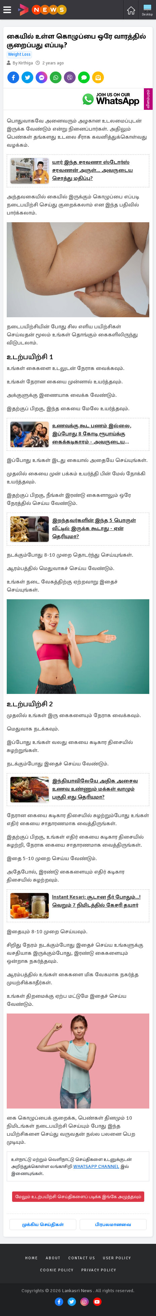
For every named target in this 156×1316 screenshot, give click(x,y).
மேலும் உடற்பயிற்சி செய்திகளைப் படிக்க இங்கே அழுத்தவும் (78, 1197)
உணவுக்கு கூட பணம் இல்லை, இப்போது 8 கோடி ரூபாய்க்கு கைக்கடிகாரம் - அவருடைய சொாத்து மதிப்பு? (91, 434)
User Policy (117, 1258)
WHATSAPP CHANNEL (96, 1166)
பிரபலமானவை (113, 1224)
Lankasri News (77, 1291)
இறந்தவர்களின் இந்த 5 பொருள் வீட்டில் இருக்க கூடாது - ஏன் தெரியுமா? (94, 528)
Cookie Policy (57, 1270)
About (53, 1258)
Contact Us (81, 1258)
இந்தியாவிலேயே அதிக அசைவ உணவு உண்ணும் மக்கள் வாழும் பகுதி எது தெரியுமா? (95, 789)
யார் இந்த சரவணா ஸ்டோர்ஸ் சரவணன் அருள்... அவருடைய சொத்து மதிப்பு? (92, 170)
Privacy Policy (98, 1270)
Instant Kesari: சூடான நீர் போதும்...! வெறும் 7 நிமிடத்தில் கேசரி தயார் (96, 901)
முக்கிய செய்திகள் (43, 1224)
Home (31, 1258)
